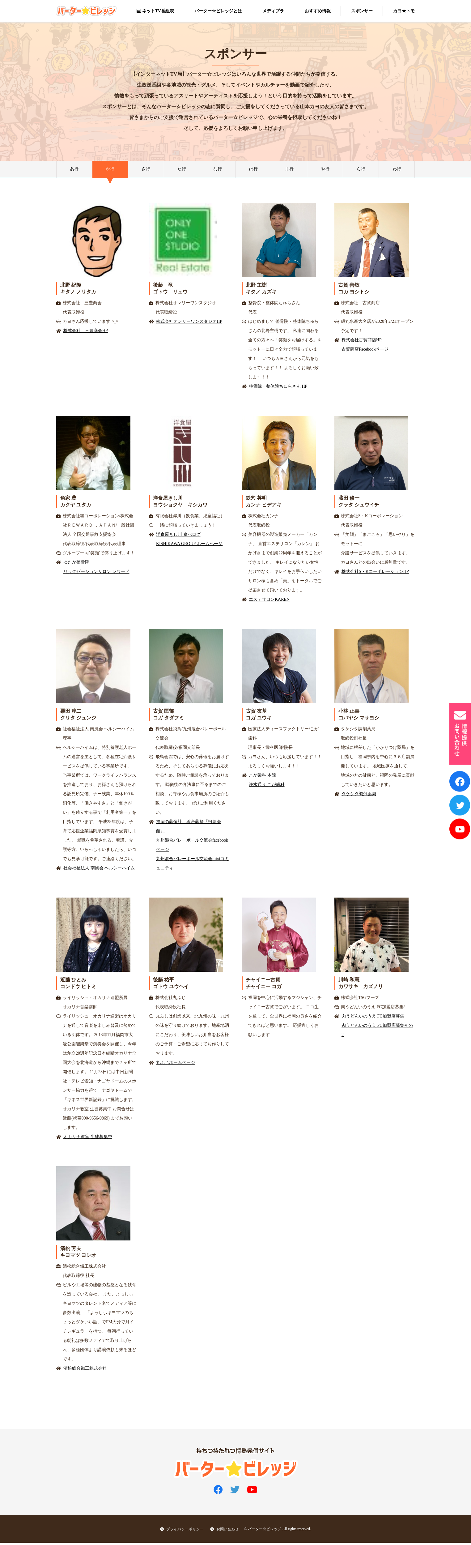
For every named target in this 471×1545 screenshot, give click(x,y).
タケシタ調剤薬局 (359, 796)
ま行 (289, 170)
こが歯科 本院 (262, 777)
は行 (253, 170)
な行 (217, 170)
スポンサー (362, 11)
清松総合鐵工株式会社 (85, 1370)
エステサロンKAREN (269, 601)
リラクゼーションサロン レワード (96, 573)
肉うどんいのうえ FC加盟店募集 (373, 1018)
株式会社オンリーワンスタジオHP (189, 323)
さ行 (146, 170)
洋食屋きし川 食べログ (178, 536)
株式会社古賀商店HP (362, 342)
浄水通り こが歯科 (267, 786)
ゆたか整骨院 (76, 564)
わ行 (396, 170)
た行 (181, 170)
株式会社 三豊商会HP (85, 333)
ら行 (361, 170)
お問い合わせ (224, 1531)
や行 (325, 170)
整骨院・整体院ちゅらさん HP (278, 388)
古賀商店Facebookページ (365, 351)
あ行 (74, 170)
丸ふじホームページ (175, 1064)
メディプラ (273, 11)
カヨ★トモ (404, 11)
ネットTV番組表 (155, 11)
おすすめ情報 (318, 11)
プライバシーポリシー (177, 1531)
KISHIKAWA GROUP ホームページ (189, 546)
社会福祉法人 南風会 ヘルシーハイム (99, 870)
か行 (110, 170)
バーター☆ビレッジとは (218, 11)
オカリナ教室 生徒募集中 (87, 1139)
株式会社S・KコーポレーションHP (375, 573)
